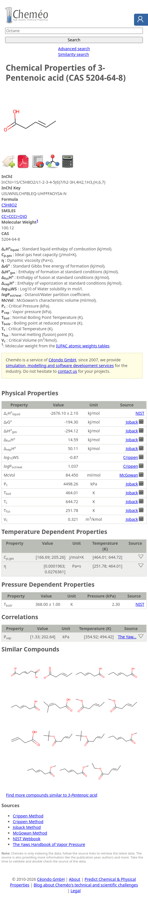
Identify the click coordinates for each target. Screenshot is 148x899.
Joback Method (27, 827)
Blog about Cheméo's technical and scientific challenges (86, 885)
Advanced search (74, 48)
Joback (132, 422)
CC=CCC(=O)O (14, 216)
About (74, 879)
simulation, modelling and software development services (60, 365)
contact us (67, 371)
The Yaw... (127, 636)
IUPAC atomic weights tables (83, 346)
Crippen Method (28, 816)
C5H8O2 (9, 205)
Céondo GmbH (62, 360)
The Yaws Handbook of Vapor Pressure (49, 844)
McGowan (128, 475)
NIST (139, 413)
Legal (76, 890)
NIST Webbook (26, 838)
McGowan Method (30, 833)
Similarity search (73, 54)
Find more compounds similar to (51, 795)
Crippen (130, 457)
